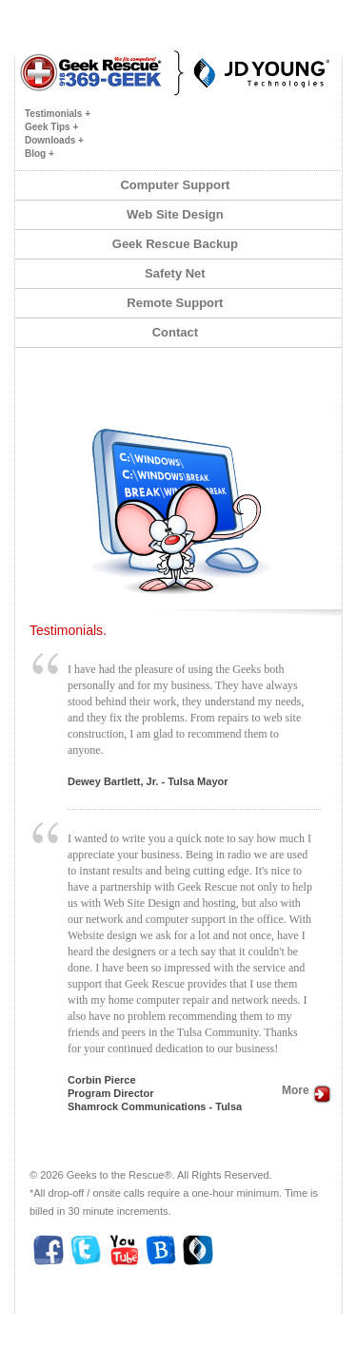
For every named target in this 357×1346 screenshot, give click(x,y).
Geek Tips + (51, 127)
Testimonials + (57, 113)
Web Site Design (178, 214)
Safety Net (178, 273)
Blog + (39, 153)
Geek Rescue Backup (178, 244)
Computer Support (178, 185)
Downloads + (54, 140)
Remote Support (178, 303)
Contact (179, 332)
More (307, 1090)
